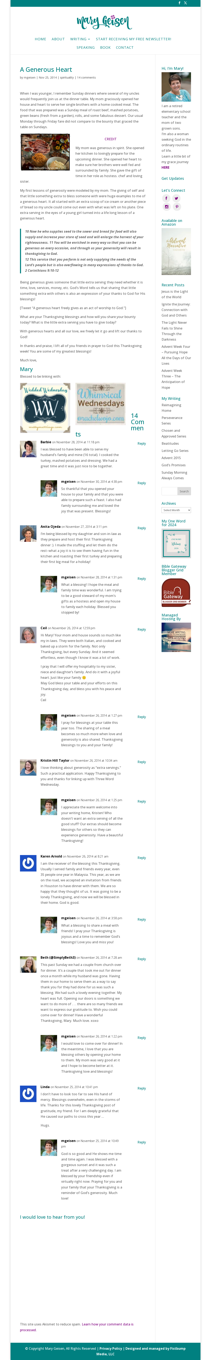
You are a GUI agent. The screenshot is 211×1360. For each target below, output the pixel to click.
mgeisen (29, 77)
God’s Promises (174, 457)
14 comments (86, 77)
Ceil (44, 628)
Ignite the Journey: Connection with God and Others (176, 301)
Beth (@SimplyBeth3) (58, 957)
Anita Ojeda (51, 526)
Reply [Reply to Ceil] (141, 629)
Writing (78, 39)
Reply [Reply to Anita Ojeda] (141, 528)
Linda (45, 1087)
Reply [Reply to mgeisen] (141, 483)
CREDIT (111, 139)
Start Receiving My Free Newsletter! (133, 39)
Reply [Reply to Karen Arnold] (141, 857)
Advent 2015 (171, 449)
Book (105, 48)
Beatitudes (170, 435)
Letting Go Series (175, 442)
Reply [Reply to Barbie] (141, 443)
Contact (125, 48)
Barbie (46, 442)
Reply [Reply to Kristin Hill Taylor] (141, 762)
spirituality (67, 77)
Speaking (86, 48)
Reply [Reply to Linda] (141, 1088)
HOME (40, 39)
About (58, 39)
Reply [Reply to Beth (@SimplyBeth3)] (141, 959)
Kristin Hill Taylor (55, 760)
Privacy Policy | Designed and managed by (135, 1348)
